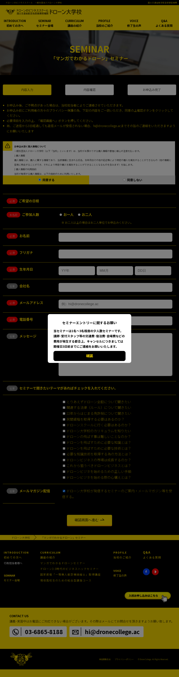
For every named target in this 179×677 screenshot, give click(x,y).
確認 (89, 356)
